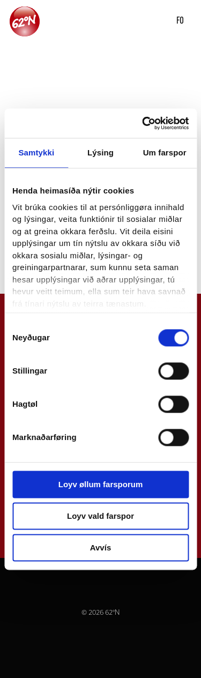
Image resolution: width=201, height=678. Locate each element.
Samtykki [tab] (36, 152)
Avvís (100, 547)
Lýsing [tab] (100, 152)
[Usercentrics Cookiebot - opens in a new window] (143, 123)
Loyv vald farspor (100, 515)
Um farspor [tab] (165, 152)
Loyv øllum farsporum (100, 484)
